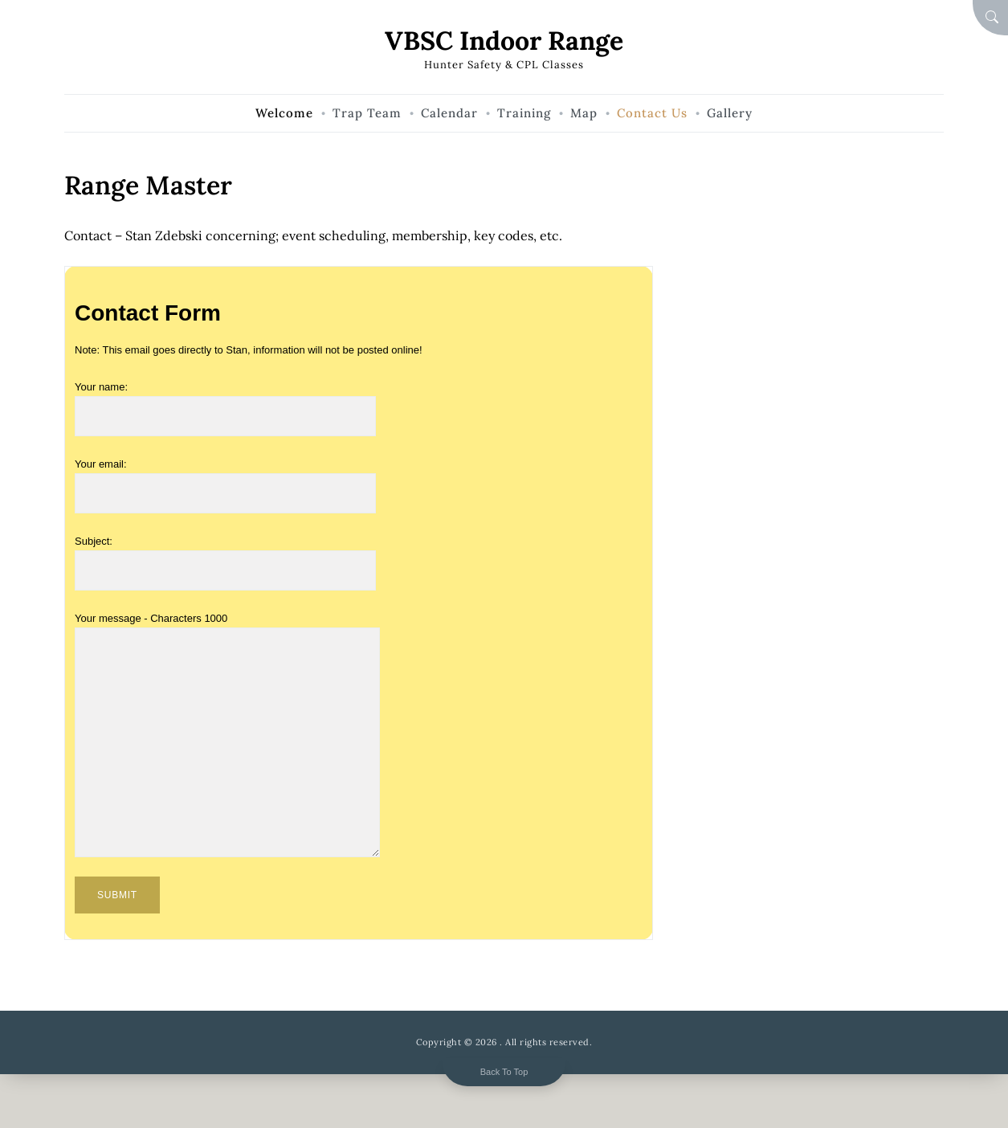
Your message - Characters (227, 627)
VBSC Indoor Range (504, 40)
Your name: (225, 402)
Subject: (225, 556)
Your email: (225, 479)
